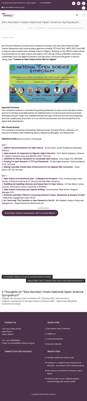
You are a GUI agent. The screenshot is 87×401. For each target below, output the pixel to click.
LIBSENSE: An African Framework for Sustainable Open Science (30, 158)
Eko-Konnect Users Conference (58, 329)
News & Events (40, 28)
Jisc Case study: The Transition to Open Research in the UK (29, 200)
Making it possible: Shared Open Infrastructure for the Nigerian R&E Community (38, 167)
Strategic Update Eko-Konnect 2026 (60, 357)
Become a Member (54, 344)
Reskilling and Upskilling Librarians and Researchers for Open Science (33, 184)
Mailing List (51, 334)
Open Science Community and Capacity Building (24, 189)
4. (25, 161)
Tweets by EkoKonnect (11, 357)
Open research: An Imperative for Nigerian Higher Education (29, 153)
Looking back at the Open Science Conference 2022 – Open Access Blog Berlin (43, 301)
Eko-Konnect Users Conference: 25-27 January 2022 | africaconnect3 (39, 298)
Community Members (55, 339)
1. (22, 148)
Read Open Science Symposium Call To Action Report (30, 213)
